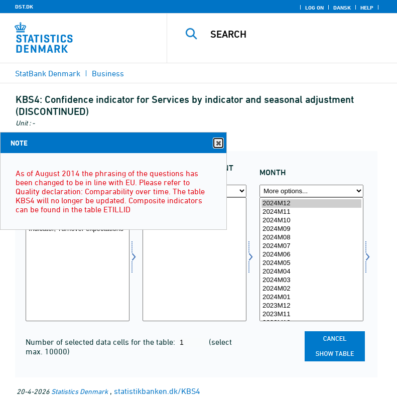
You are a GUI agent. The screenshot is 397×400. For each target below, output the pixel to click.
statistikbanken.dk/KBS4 (157, 390)
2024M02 (311, 289)
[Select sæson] (194, 259)
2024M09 (311, 229)
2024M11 (311, 212)
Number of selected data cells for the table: (101, 341)
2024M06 (311, 254)
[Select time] (311, 259)
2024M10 (311, 220)
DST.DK (24, 6)
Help (366, 7)
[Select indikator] (77, 259)
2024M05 (311, 263)
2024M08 (311, 237)
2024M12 (311, 203)
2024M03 (311, 280)
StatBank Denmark (47, 73)
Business (108, 73)
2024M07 (311, 246)
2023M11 (311, 314)
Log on (314, 7)
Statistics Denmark (79, 391)
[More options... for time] (311, 191)
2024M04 (311, 272)
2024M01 (311, 297)
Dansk (342, 7)
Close (217, 143)
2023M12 (311, 306)
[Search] (297, 34)
